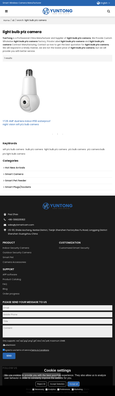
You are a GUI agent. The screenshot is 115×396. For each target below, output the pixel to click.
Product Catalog (12, 279)
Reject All (41, 384)
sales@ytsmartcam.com (21, 224)
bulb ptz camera (34, 149)
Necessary (38, 389)
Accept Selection (57, 384)
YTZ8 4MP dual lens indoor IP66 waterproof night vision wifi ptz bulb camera (26, 123)
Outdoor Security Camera (17, 252)
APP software (10, 274)
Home (6, 20)
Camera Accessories (14, 262)
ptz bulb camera (77, 149)
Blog (5, 288)
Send (9, 355)
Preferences (63, 389)
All (13, 20)
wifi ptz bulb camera (13, 149)
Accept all (73, 384)
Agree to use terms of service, (26, 350)
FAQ (5, 284)
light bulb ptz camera (55, 149)
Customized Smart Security (74, 247)
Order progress (11, 293)
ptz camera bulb (96, 149)
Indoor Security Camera (16, 247)
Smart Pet (8, 257)
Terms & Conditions (40, 350)
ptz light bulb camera (14, 153)
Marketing (77, 389)
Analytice (51, 389)
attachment (9, 345)
